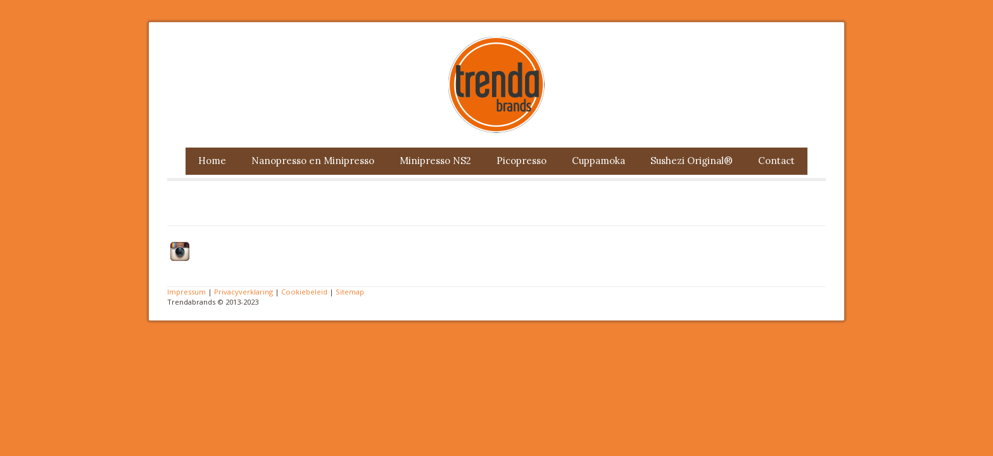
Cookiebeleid (304, 291)
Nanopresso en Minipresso (312, 161)
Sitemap (350, 291)
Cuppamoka (598, 161)
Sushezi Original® (691, 161)
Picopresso (521, 161)
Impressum (186, 291)
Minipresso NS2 (435, 161)
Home (212, 161)
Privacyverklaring (243, 291)
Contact (776, 161)
